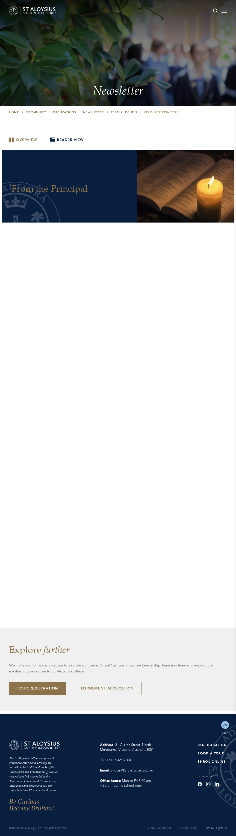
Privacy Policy (188, 828)
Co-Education (212, 745)
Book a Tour (211, 753)
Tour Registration (37, 688)
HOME (14, 112)
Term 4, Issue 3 (124, 112)
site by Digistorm (216, 828)
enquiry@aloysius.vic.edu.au (132, 770)
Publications (64, 112)
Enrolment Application (107, 688)
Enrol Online (212, 762)
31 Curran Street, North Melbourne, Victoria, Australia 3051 (127, 747)
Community (36, 112)
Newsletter (93, 112)
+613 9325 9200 (118, 760)
